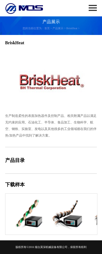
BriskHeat (72, 28)
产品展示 (57, 28)
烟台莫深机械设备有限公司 (51, 247)
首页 (47, 28)
